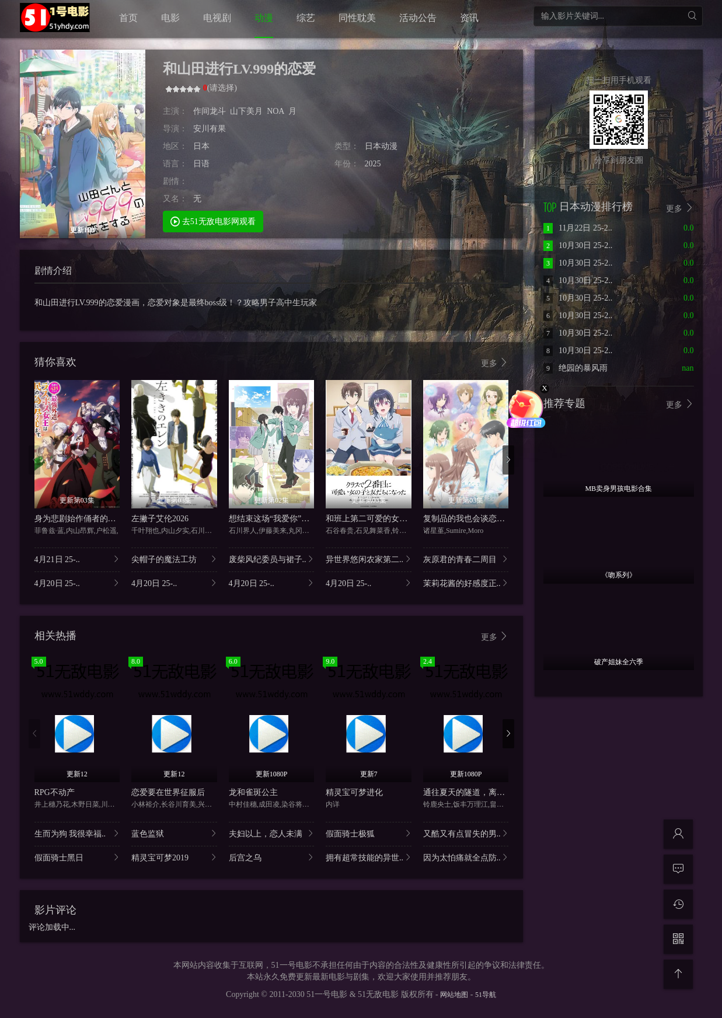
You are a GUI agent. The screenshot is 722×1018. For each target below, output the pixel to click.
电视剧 (217, 18)
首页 (128, 18)
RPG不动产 (54, 792)
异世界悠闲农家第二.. (368, 559)
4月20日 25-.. (77, 583)
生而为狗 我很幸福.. (77, 833)
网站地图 (454, 995)
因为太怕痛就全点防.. (466, 857)
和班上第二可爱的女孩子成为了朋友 (391, 518)
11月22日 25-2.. (577, 228)
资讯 (469, 18)
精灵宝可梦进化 (354, 792)
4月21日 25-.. (77, 559)
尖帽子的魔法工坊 (174, 559)
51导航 (485, 995)
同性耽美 (357, 18)
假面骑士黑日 (77, 857)
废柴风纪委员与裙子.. (272, 559)
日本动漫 (381, 146)
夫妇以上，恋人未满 (272, 833)
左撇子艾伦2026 (160, 518)
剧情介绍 (53, 271)
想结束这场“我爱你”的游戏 (277, 518)
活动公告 (418, 18)
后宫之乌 (272, 857)
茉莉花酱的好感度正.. (466, 583)
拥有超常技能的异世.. (368, 857)
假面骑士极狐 (368, 833)
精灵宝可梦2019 (174, 857)
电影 (170, 18)
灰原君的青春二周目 (466, 559)
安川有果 (209, 128)
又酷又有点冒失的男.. (466, 833)
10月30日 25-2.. (577, 245)
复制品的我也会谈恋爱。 (468, 518)
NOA (275, 111)
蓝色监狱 (174, 833)
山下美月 (246, 111)
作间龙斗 (209, 111)
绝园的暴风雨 (575, 368)
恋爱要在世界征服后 (168, 792)
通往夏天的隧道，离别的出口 (476, 792)
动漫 (263, 18)
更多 (495, 363)
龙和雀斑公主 (253, 792)
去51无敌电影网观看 (213, 221)
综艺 (306, 18)
